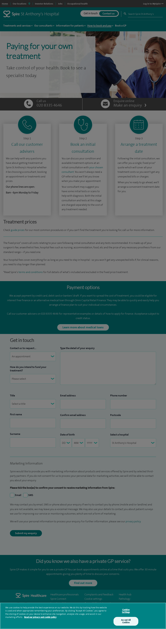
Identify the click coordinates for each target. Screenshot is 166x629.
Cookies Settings (126, 611)
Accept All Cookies (126, 622)
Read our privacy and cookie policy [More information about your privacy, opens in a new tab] (40, 618)
